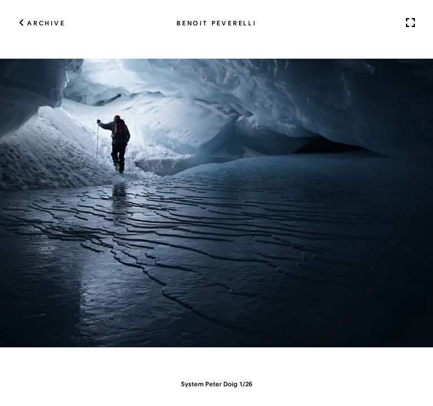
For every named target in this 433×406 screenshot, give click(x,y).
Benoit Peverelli (216, 23)
